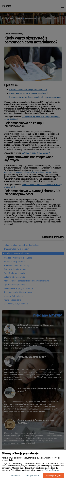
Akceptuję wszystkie (54, 476)
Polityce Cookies (52, 470)
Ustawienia (15, 476)
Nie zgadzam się (32, 476)
